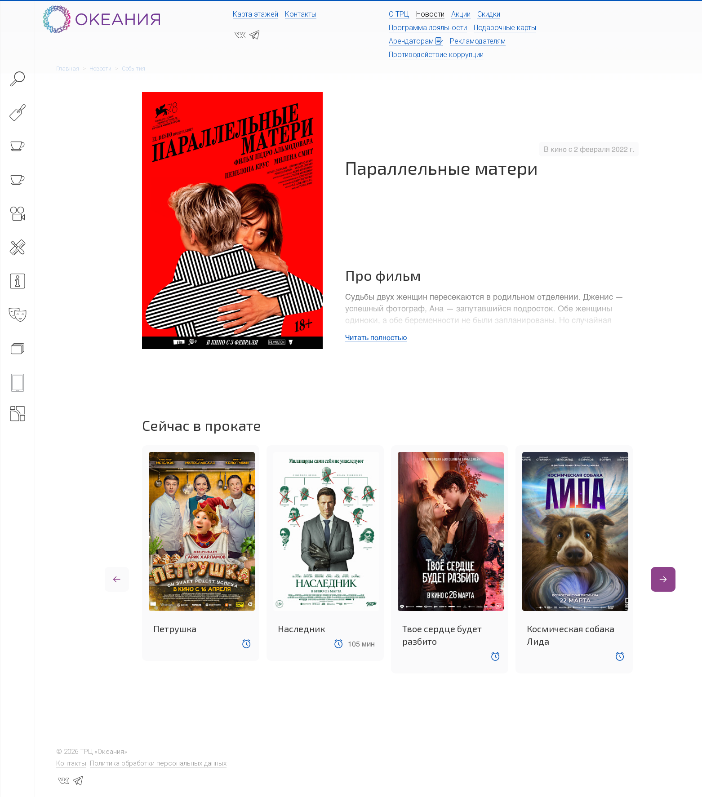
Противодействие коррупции (436, 54)
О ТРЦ (399, 14)
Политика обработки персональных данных (158, 763)
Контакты (300, 14)
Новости (430, 14)
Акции (461, 14)
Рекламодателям (478, 41)
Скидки (488, 14)
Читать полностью (376, 337)
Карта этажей (255, 14)
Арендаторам (416, 41)
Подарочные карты (505, 27)
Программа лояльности (428, 27)
